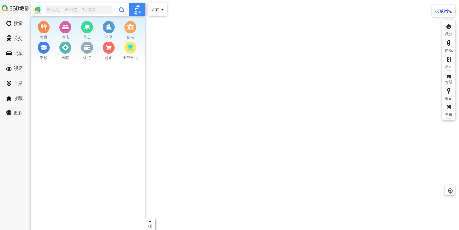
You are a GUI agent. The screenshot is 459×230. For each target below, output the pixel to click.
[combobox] (88, 9)
